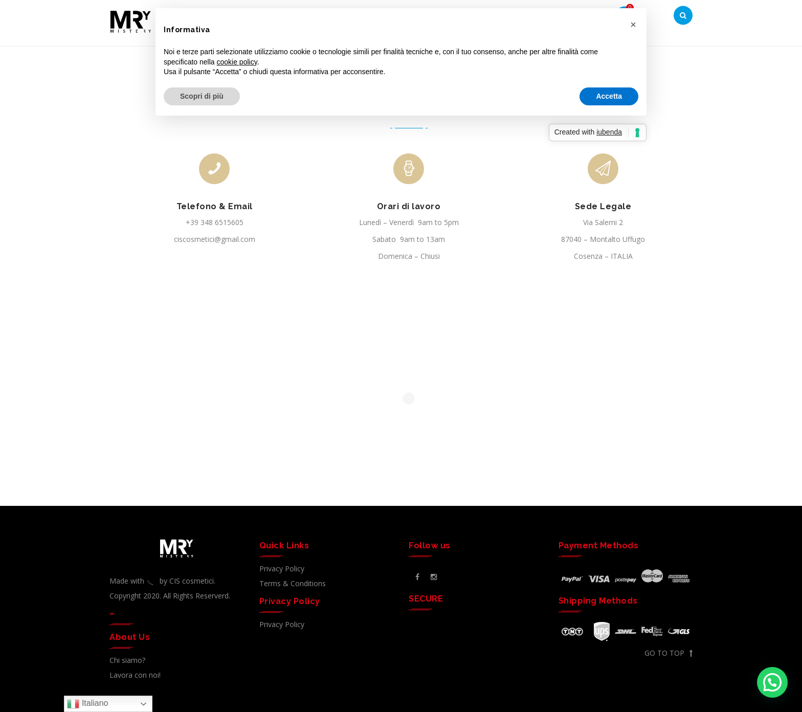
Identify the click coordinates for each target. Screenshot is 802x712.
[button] (772, 682)
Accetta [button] (609, 96)
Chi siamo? (127, 660)
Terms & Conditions (292, 583)
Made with (134, 581)
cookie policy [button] (237, 62)
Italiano (87, 704)
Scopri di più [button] (202, 96)
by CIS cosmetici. (187, 581)
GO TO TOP (668, 653)
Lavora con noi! (135, 675)
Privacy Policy (281, 568)
